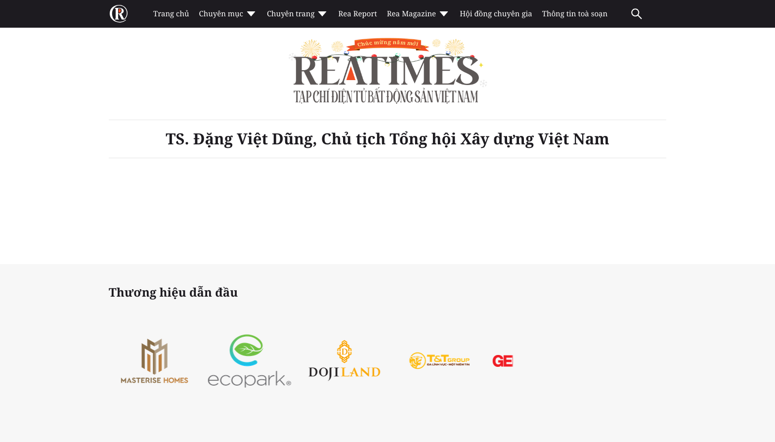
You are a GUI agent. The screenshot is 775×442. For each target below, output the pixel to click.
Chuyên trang (298, 14)
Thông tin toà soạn (575, 14)
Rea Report (357, 14)
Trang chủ (171, 14)
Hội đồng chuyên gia (496, 14)
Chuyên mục (228, 14)
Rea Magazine (418, 14)
